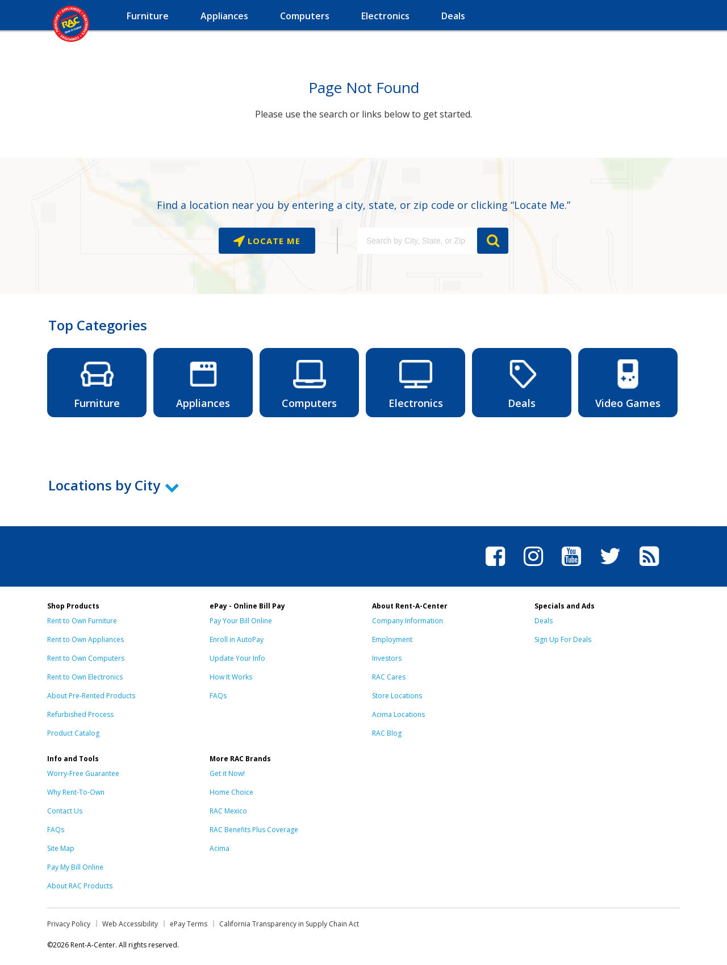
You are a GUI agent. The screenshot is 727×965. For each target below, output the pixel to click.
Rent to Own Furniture (82, 621)
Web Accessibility (130, 924)
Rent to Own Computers (85, 658)
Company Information (407, 621)
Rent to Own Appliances (85, 639)
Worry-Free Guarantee (83, 773)
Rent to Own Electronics (85, 677)
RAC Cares (389, 677)
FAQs (218, 695)
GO (492, 241)
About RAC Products (79, 886)
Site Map (60, 848)
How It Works (231, 677)
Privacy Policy (68, 924)
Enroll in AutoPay (237, 639)
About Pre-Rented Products (91, 695)
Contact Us (64, 811)
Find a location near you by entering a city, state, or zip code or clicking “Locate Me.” (363, 205)
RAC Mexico (228, 811)
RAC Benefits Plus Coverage (254, 829)
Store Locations (397, 695)
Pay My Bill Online (75, 867)
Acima (219, 848)
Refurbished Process (80, 714)
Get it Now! (227, 773)
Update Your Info (237, 658)
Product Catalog (73, 733)
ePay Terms (188, 924)
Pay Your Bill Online (241, 621)
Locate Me (272, 240)
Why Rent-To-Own (76, 792)
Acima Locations (398, 714)
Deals (543, 621)
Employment (392, 639)
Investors (387, 658)
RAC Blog (387, 733)
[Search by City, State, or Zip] (417, 241)
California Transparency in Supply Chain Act (289, 924)
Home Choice (231, 792)
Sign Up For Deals (562, 639)
